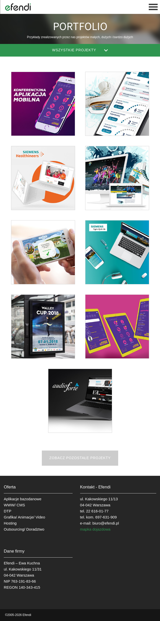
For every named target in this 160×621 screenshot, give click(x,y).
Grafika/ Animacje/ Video (24, 517)
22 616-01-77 (97, 511)
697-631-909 (106, 517)
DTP (7, 511)
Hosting (10, 523)
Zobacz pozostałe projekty (80, 458)
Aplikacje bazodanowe (22, 499)
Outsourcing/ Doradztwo (24, 529)
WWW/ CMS (14, 505)
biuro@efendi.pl (105, 523)
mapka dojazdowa (95, 529)
